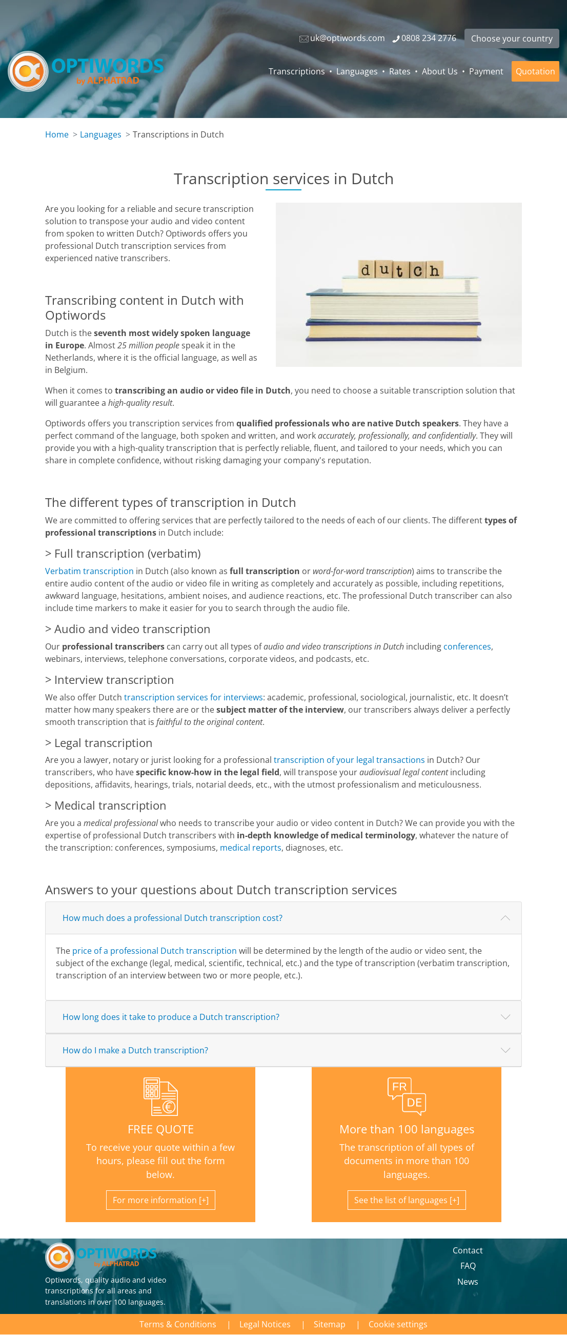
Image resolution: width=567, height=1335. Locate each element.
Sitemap (330, 1324)
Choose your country (512, 38)
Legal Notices (265, 1324)
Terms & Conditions (177, 1324)
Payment (486, 71)
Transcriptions (297, 71)
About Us (440, 71)
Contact (468, 1250)
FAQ (468, 1265)
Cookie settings (398, 1324)
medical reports (250, 847)
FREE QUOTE (161, 1129)
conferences (467, 646)
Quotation (535, 71)
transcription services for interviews (193, 697)
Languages (357, 71)
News (467, 1281)
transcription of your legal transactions (349, 759)
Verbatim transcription (89, 571)
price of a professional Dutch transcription (154, 950)
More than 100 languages (406, 1129)
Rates (400, 71)
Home (57, 134)
